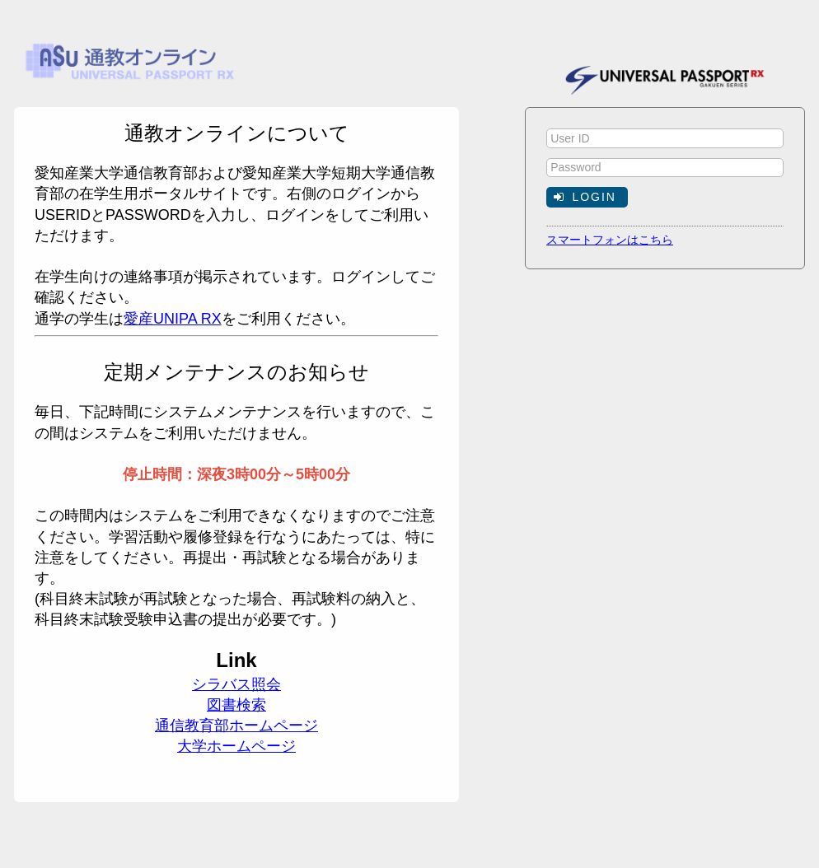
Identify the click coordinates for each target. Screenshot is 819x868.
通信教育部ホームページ (236, 725)
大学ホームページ (236, 746)
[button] (587, 197)
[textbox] (665, 138)
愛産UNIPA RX (173, 318)
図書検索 (236, 705)
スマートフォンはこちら (609, 239)
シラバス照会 (236, 684)
